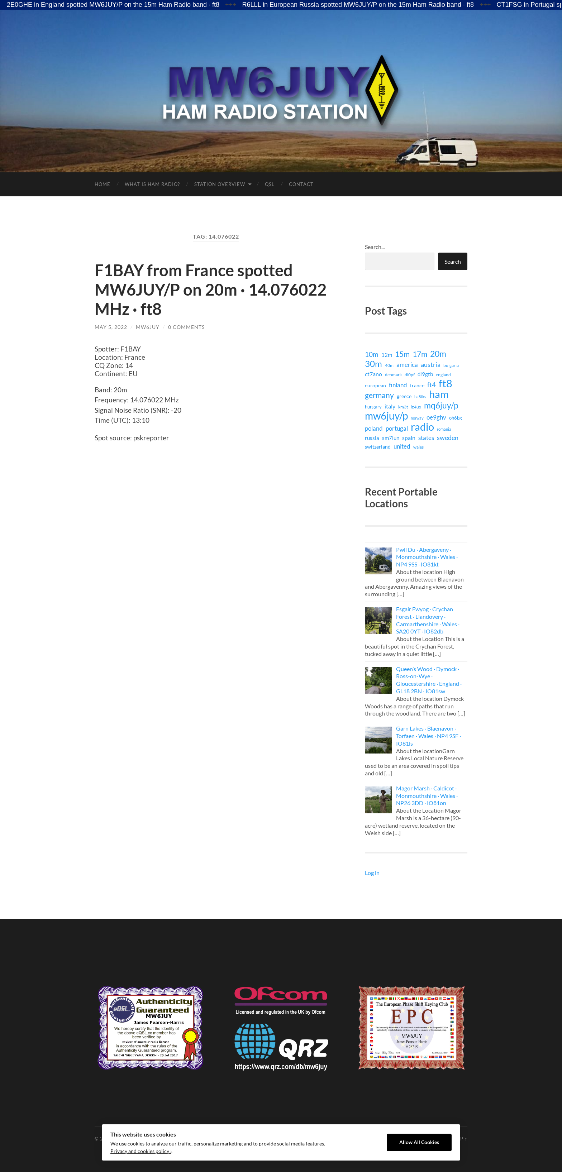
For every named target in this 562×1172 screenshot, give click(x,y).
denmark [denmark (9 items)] (393, 374)
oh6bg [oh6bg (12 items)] (455, 418)
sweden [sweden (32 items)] (447, 437)
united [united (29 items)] (402, 446)
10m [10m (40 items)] (371, 354)
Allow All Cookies (419, 1142)
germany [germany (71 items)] (379, 395)
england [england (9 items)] (443, 374)
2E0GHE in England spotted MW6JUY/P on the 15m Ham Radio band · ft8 (113, 4)
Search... (375, 246)
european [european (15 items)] (375, 385)
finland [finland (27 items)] (398, 385)
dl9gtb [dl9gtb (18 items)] (425, 374)
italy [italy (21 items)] (390, 406)
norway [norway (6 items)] (417, 418)
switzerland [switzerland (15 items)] (378, 447)
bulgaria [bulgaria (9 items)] (451, 365)
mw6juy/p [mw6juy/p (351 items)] (386, 415)
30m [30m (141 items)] (373, 363)
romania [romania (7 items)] (444, 429)
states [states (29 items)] (426, 437)
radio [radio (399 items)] (422, 426)
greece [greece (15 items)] (404, 396)
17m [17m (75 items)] (420, 354)
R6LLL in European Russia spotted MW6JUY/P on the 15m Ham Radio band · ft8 (358, 4)
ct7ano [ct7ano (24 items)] (373, 373)
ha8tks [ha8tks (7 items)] (420, 396)
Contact (301, 184)
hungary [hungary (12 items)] (373, 407)
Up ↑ (462, 1139)
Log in (372, 872)
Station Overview (219, 184)
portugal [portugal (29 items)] (397, 428)
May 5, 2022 (111, 327)
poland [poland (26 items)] (374, 428)
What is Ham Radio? (152, 184)
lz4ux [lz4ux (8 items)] (416, 406)
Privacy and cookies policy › (140, 1151)
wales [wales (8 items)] (418, 446)
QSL (270, 184)
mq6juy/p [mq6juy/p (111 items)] (441, 405)
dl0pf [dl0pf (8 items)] (410, 374)
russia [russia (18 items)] (372, 438)
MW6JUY (147, 327)
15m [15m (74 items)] (402, 354)
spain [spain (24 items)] (408, 437)
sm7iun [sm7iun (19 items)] (390, 438)
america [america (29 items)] (407, 364)
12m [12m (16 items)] (386, 355)
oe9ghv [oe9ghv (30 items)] (436, 417)
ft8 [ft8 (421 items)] (445, 383)
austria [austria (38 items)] (430, 364)
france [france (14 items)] (417, 385)
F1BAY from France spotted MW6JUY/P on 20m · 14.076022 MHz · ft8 (211, 289)
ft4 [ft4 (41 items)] (431, 385)
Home (102, 184)
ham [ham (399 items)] (439, 394)
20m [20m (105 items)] (438, 353)
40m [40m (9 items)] (389, 365)
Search (452, 261)
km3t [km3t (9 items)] (403, 407)
